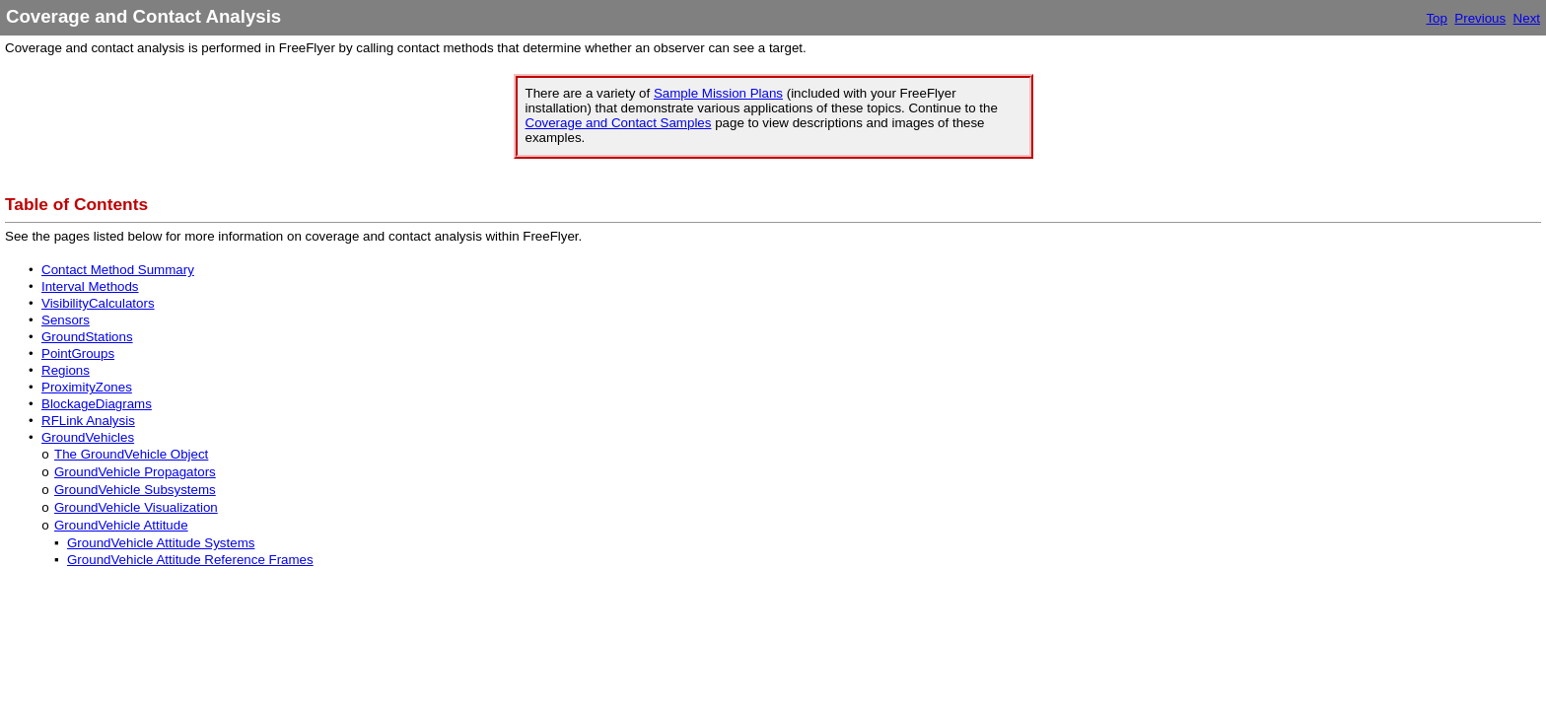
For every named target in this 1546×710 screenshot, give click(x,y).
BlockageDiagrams (96, 403)
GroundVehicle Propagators (135, 471)
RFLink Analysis (88, 420)
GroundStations (87, 336)
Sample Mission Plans (718, 93)
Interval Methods (90, 286)
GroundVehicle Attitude (121, 525)
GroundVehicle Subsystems (135, 489)
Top (1436, 18)
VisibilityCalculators (98, 303)
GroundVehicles (87, 437)
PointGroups (77, 353)
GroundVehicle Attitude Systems (160, 542)
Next (1526, 18)
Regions (65, 370)
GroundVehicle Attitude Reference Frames (190, 559)
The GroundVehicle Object (131, 454)
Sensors (65, 320)
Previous (1480, 18)
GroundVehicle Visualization (136, 507)
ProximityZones (86, 387)
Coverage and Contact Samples (619, 122)
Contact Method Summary (117, 269)
